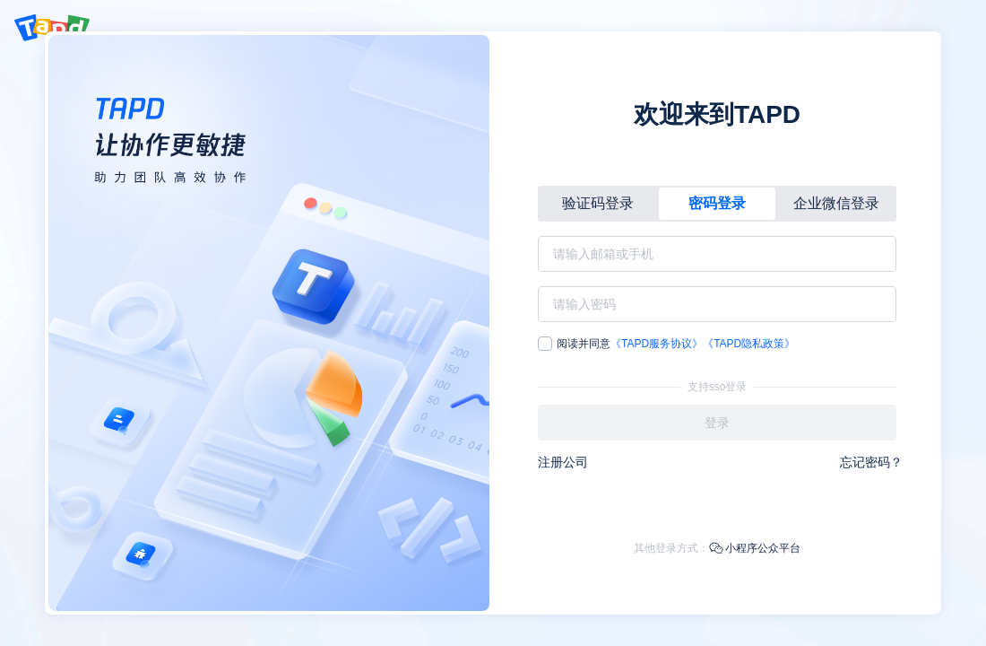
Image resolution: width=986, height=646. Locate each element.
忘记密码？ (871, 462)
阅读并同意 (666, 343)
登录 (717, 422)
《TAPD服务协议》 (656, 343)
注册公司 (563, 462)
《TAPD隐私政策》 (749, 343)
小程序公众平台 (754, 548)
